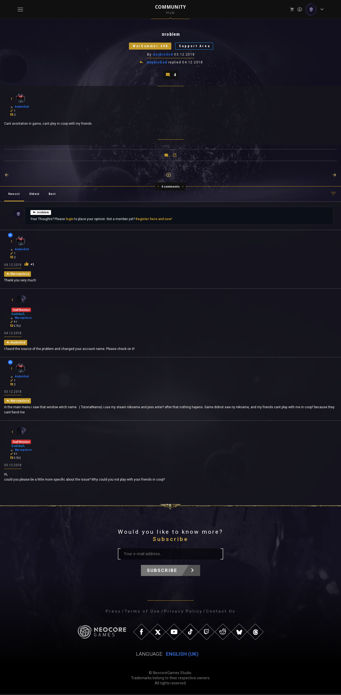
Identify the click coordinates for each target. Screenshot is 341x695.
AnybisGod (163, 55)
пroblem (41, 213)
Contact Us (220, 612)
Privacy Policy (183, 612)
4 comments (170, 187)
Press (113, 612)
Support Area (196, 46)
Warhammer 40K (149, 46)
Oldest (34, 195)
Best (52, 195)
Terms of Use (142, 612)
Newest (14, 195)
